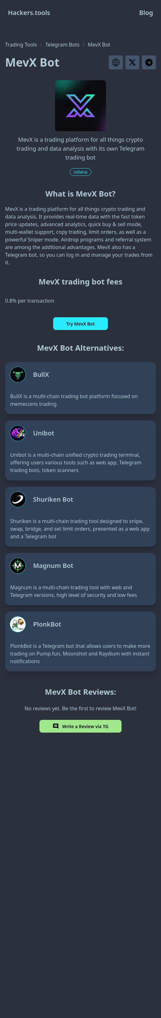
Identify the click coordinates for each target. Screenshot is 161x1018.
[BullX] (80, 388)
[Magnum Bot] (80, 579)
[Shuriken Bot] (80, 517)
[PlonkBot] (80, 641)
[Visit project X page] (132, 62)
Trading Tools (21, 44)
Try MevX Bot (80, 324)
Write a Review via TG (80, 726)
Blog (146, 12)
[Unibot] (80, 450)
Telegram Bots (62, 44)
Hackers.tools (29, 12)
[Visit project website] (116, 62)
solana (80, 172)
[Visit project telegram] (149, 62)
